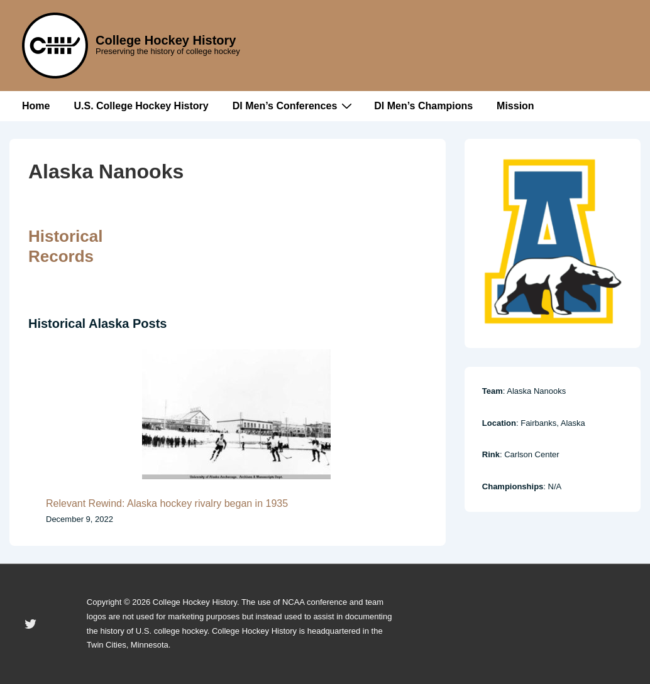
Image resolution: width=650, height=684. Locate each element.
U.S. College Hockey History (141, 105)
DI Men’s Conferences (294, 105)
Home (36, 105)
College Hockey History (166, 40)
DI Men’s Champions (423, 105)
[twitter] (31, 624)
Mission (515, 105)
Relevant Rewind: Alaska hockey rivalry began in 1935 (167, 503)
